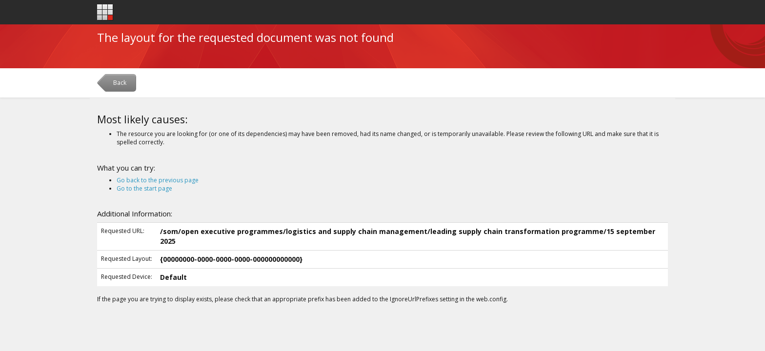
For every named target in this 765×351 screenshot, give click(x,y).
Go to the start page (144, 188)
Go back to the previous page (158, 180)
